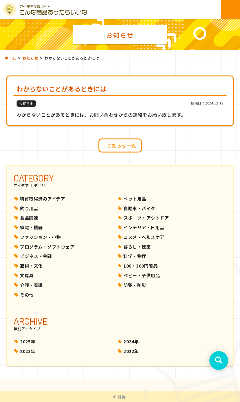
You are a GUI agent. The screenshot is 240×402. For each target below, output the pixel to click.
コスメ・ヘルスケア (143, 237)
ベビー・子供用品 (141, 275)
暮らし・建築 (137, 247)
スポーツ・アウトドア (146, 218)
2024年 (131, 341)
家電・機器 (31, 227)
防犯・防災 (134, 285)
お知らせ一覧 (120, 145)
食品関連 (29, 218)
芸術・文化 (31, 266)
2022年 (131, 351)
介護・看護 (31, 285)
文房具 (27, 275)
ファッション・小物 (40, 237)
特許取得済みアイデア (42, 199)
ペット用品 (134, 199)
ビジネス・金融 (36, 256)
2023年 (27, 351)
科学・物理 (134, 256)
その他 (27, 295)
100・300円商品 (140, 266)
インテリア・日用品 (143, 227)
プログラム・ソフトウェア (47, 247)
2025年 (27, 341)
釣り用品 (29, 208)
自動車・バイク (139, 208)
